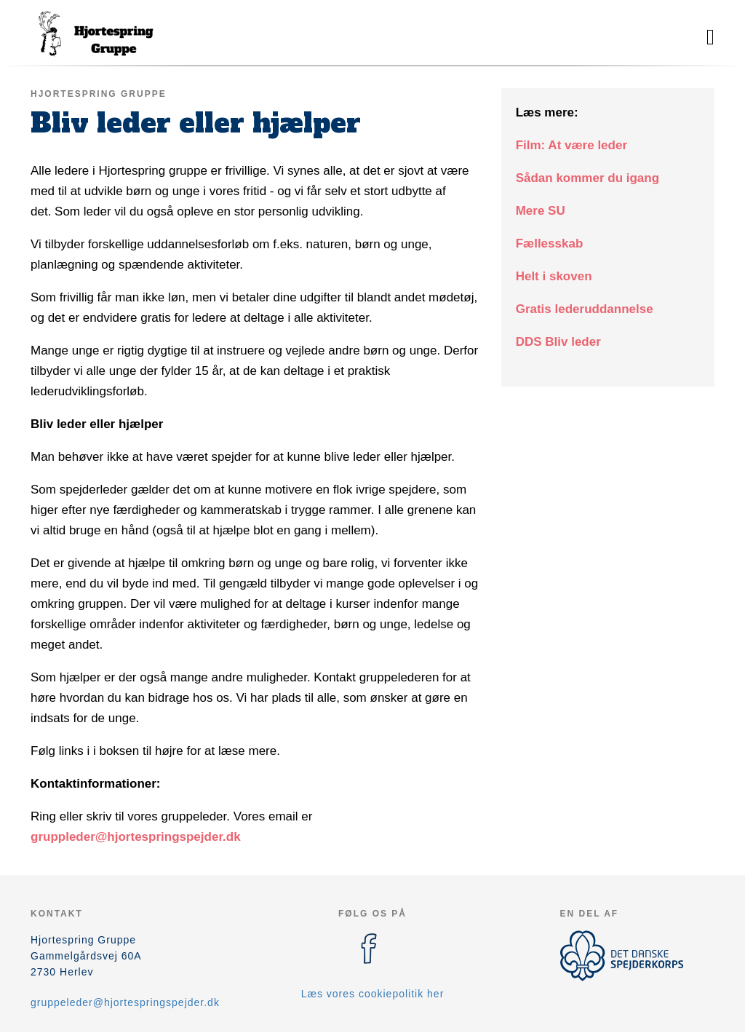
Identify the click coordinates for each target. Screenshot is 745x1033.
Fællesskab (549, 243)
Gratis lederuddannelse (584, 309)
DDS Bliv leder (558, 342)
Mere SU (540, 211)
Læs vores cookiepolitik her (373, 994)
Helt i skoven (554, 276)
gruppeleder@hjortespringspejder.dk (125, 1002)
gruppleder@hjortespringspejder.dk (136, 837)
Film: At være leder (571, 145)
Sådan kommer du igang (587, 178)
